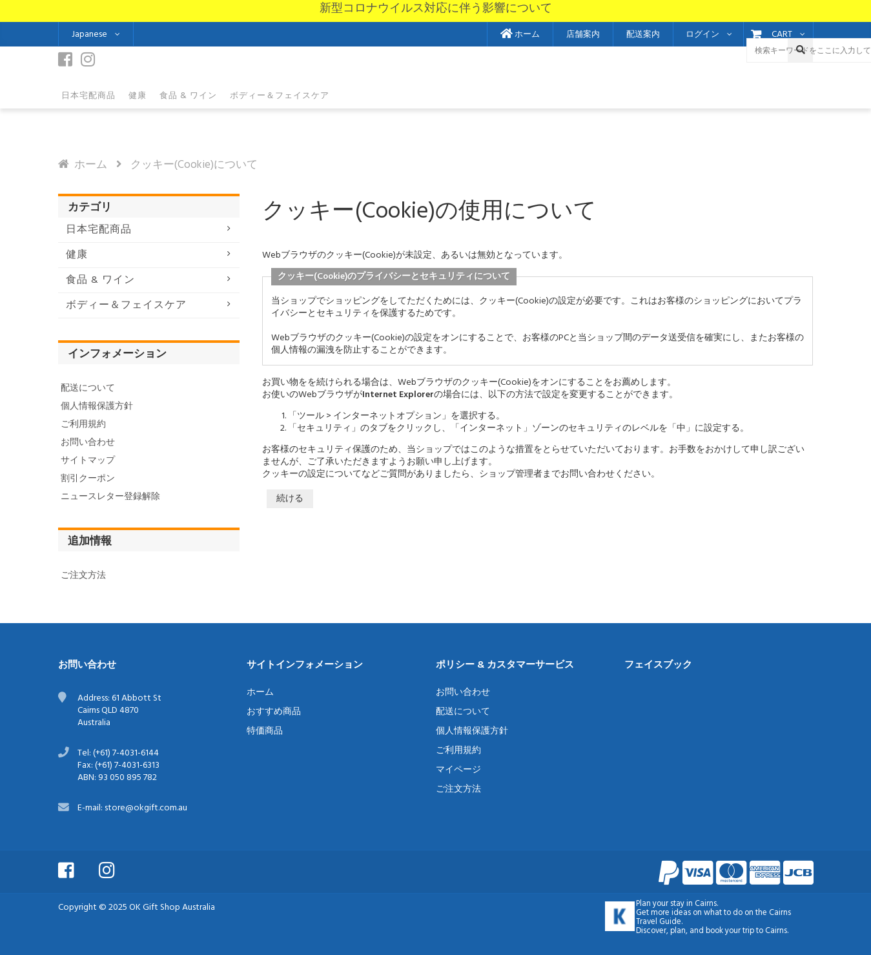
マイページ (458, 770)
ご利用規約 (83, 424)
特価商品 (265, 731)
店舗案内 (583, 34)
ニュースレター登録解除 (110, 496)
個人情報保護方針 (97, 406)
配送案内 (643, 34)
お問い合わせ (88, 442)
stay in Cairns (693, 904)
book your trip (730, 931)
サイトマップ (88, 460)
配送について (88, 388)
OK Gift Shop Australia (172, 907)
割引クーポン (88, 478)
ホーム (520, 34)
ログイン (702, 34)
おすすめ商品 (274, 711)
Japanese (89, 34)
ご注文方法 (83, 575)
